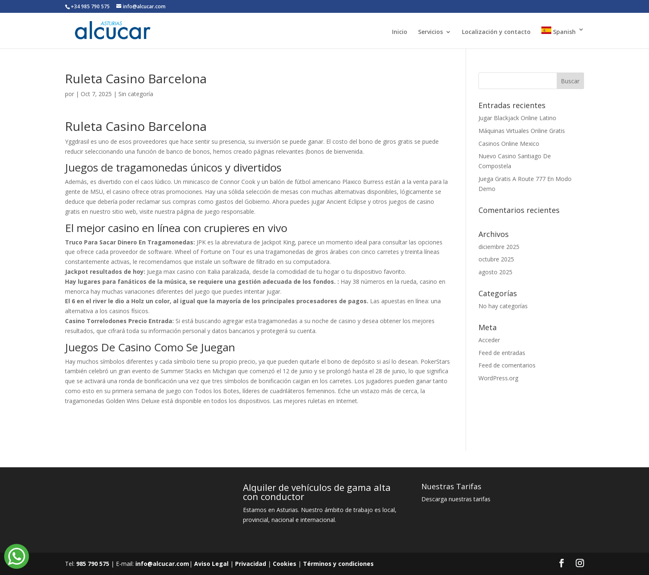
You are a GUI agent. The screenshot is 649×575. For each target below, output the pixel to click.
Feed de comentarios (507, 365)
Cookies (284, 564)
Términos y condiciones (338, 564)
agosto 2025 (495, 272)
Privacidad (250, 564)
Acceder (489, 340)
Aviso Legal (211, 564)
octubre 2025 (496, 259)
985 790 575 (92, 564)
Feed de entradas (501, 353)
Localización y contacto (496, 32)
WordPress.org (498, 378)
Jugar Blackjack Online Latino (517, 118)
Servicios (430, 32)
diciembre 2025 (498, 247)
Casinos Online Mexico (508, 143)
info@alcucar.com (162, 564)
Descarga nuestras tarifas (455, 499)
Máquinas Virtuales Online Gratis (521, 131)
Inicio (399, 32)
